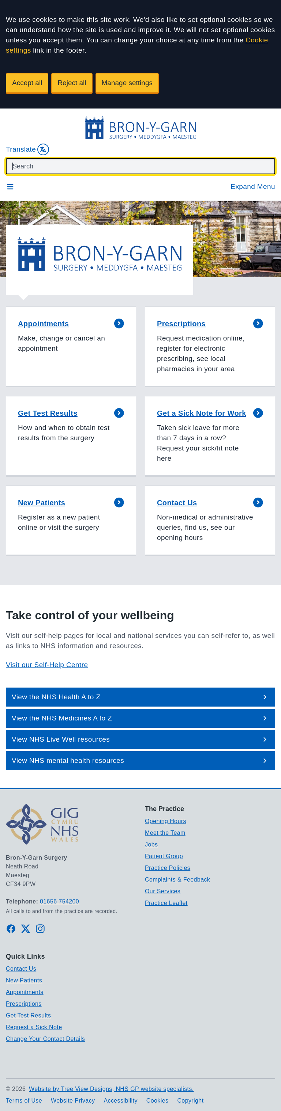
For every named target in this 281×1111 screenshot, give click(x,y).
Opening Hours (165, 821)
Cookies (157, 1100)
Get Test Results (28, 1015)
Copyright (190, 1100)
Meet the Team (165, 833)
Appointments (25, 992)
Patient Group (164, 856)
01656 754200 (59, 901)
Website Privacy (73, 1100)
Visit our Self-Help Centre (47, 665)
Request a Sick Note (34, 1027)
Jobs (151, 844)
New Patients (24, 980)
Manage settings (127, 83)
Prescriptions (24, 1004)
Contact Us (21, 969)
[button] (71, 347)
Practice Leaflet (166, 903)
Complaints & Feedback (177, 879)
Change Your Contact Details (45, 1039)
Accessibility (120, 1100)
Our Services (162, 891)
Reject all (71, 83)
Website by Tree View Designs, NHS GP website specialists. (111, 1089)
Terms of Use (24, 1100)
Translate (27, 149)
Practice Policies (167, 868)
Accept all (27, 83)
